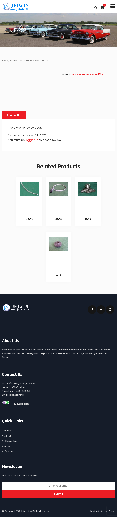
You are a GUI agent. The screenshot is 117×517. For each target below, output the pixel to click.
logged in (31, 140)
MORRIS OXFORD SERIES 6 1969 (24, 60)
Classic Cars (11, 440)
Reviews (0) (14, 115)
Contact (9, 451)
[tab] (14, 115)
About (7, 435)
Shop (7, 446)
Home (5, 60)
